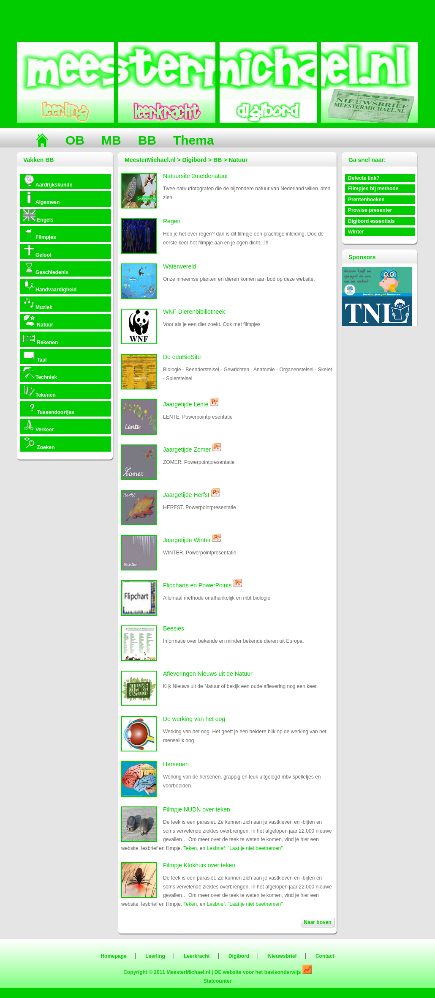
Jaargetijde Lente (185, 404)
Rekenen (40, 338)
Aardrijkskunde (47, 181)
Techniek (40, 373)
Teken (190, 848)
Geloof (37, 251)
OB (74, 140)
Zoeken (38, 443)
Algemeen (41, 198)
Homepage (113, 956)
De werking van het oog (194, 719)
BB (147, 140)
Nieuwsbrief (282, 956)
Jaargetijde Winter (187, 540)
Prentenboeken (366, 200)
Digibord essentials (371, 221)
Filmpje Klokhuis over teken (199, 865)
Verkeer (38, 426)
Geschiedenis (45, 268)
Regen (171, 221)
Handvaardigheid (49, 286)
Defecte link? (364, 178)
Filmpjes (39, 233)
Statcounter (218, 981)
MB (111, 140)
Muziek (37, 303)
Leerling (155, 956)
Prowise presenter (370, 210)
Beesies (173, 628)
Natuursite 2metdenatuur (195, 176)
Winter (356, 232)
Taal (34, 356)
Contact (324, 956)
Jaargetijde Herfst (186, 494)
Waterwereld (179, 266)
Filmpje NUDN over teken (196, 809)
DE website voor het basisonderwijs (258, 972)
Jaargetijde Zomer (187, 449)
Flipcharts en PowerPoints (197, 585)
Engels (38, 216)
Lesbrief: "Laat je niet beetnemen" (245, 848)
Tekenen (39, 391)
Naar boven (317, 922)
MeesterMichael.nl (188, 972)
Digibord (238, 956)
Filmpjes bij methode (373, 189)
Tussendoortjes (48, 408)
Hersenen (176, 764)
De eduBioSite (182, 357)
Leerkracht (196, 956)
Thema (193, 140)
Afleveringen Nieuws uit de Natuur (208, 673)
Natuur (38, 321)
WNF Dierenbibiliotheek (194, 311)
